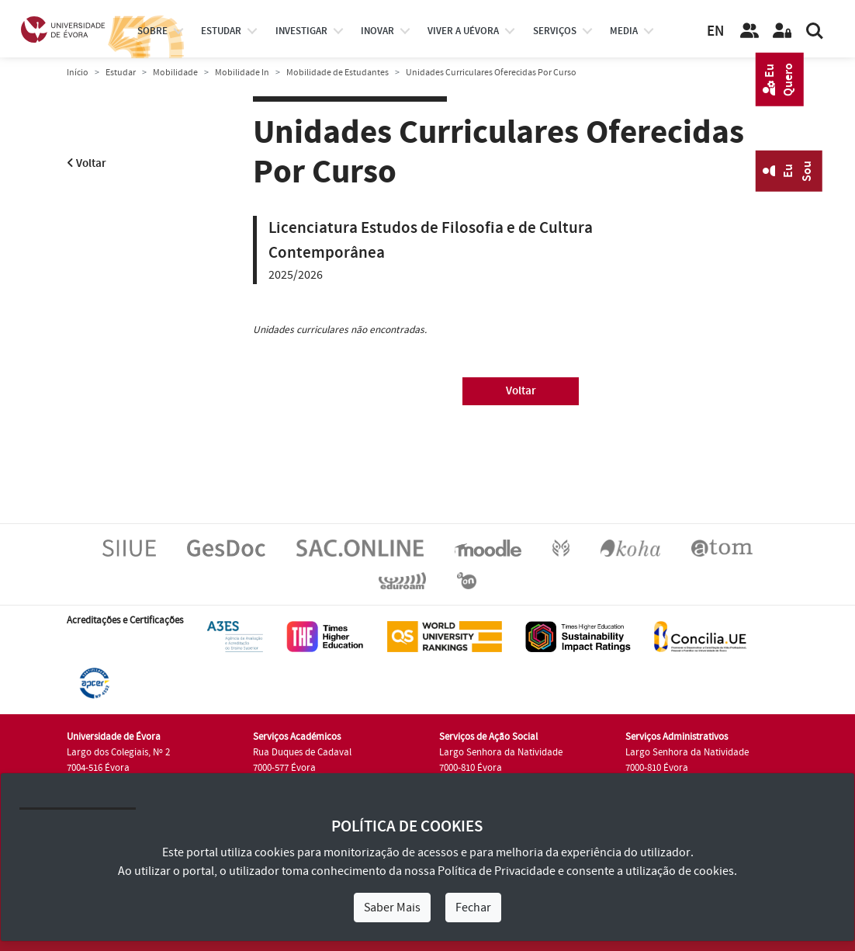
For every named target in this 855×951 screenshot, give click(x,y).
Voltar (86, 163)
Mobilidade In (242, 72)
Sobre (152, 31)
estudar (221, 31)
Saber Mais (392, 907)
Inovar (377, 31)
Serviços (554, 31)
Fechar (473, 907)
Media (624, 31)
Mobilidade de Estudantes (337, 72)
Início (77, 72)
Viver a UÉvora (463, 31)
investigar (301, 31)
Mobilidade (175, 72)
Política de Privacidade (497, 871)
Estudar (121, 72)
